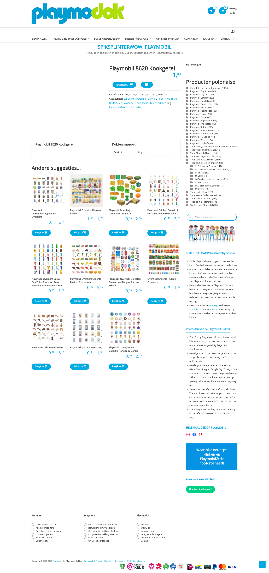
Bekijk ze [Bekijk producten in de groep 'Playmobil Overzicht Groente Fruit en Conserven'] (80, 301)
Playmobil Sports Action (202, 130)
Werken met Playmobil (201, 205)
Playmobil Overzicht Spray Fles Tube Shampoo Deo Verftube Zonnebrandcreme (47, 282)
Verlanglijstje (42, 540)
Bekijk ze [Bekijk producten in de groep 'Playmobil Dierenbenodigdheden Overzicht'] (41, 232)
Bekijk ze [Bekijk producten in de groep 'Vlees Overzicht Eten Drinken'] (41, 366)
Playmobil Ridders (199, 127)
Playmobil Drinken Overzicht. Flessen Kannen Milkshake (162, 212)
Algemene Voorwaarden (153, 537)
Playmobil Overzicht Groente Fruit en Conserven (85, 280)
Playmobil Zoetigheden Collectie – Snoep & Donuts (123, 349)
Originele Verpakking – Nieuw (103, 534)
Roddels (193, 309)
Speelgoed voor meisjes (48, 531)
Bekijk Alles (39, 38)
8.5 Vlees (199, 175)
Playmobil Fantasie (199, 107)
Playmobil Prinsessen (201, 123)
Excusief (208, 38)
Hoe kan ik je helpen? (200, 489)
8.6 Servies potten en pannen (140, 52)
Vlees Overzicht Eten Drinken (47, 347)
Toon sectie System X (201, 198)
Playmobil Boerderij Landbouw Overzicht (120, 212)
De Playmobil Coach (46, 524)
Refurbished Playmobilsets (101, 527)
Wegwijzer (146, 527)
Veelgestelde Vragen (151, 534)
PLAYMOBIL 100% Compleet (70, 38)
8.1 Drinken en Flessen (206, 166)
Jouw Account (147, 531)
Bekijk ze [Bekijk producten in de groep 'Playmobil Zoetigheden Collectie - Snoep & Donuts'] (118, 366)
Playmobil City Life (199, 94)
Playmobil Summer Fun (201, 133)
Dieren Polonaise (136, 38)
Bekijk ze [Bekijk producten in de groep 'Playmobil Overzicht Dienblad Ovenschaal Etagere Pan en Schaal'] (118, 301)
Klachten (109, 561)
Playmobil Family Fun (200, 101)
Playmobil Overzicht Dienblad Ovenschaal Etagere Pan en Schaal (125, 282)
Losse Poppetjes (44, 534)
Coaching (190, 38)
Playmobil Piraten (199, 117)
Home (89, 52)
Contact (226, 38)
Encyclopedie (140, 561)
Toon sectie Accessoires (202, 159)
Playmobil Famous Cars (201, 104)
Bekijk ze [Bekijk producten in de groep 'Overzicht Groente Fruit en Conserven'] (157, 301)
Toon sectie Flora (198, 192)
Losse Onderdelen (106, 38)
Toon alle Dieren (44, 537)
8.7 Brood (199, 182)
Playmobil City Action (200, 91)
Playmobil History (199, 114)
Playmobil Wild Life (199, 143)
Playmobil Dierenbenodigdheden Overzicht (44, 213)
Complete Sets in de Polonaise (205, 88)
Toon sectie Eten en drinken (108, 52)
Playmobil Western (199, 140)
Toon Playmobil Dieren (201, 153)
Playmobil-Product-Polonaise (125, 107)
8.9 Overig (199, 189)
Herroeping (121, 561)
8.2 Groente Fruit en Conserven (210, 169)
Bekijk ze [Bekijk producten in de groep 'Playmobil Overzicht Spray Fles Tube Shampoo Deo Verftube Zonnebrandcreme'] (41, 301)
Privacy (100, 561)
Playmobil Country (199, 97)
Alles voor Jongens (45, 527)
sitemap (213, 305)
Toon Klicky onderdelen (202, 149)
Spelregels (89, 561)
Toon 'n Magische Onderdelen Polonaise (210, 146)
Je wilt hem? (122, 84)
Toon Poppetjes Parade (202, 156)
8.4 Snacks (200, 172)
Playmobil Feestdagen (201, 110)
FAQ (130, 561)
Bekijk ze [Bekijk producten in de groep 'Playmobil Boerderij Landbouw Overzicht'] (118, 232)
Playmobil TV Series (200, 136)
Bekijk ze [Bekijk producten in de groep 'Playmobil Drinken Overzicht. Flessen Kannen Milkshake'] (157, 232)
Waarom (145, 524)
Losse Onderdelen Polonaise (103, 524)
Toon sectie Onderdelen (202, 195)
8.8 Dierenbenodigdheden (207, 185)
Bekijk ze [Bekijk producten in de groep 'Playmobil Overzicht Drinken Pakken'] (80, 232)
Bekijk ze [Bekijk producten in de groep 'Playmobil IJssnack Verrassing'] (80, 366)
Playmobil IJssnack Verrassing (86, 347)
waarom (214, 309)
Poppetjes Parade (166, 38)
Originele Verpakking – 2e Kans (103, 531)
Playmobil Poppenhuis (201, 120)
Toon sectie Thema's (200, 201)
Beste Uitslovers (96, 537)
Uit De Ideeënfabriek (98, 540)
